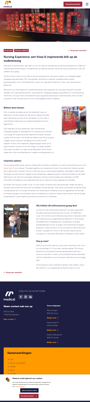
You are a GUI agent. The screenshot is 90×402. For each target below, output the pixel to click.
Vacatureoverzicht (73, 4)
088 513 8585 (9, 312)
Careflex (13, 367)
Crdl (33, 185)
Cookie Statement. (20, 386)
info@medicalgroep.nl (11, 314)
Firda (11, 359)
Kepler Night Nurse (10, 168)
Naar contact (9, 319)
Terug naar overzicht (14, 272)
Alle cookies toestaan (27, 396)
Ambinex (13, 374)
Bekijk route (51, 318)
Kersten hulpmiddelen (17, 363)
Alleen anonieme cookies (29, 390)
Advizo (12, 370)
